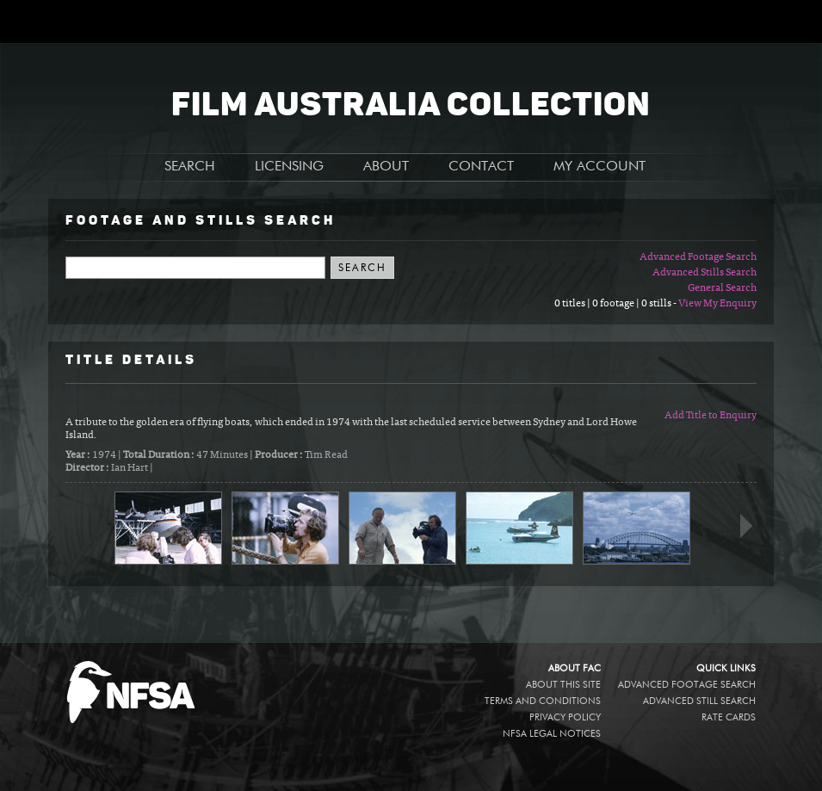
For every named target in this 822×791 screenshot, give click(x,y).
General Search (722, 288)
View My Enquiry (717, 304)
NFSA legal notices (552, 733)
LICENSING (289, 167)
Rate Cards (728, 717)
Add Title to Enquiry (710, 416)
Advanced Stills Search (704, 273)
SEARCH (189, 167)
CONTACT (481, 167)
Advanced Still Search (699, 701)
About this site (563, 684)
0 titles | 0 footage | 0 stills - (616, 304)
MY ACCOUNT (599, 167)
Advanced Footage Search (698, 257)
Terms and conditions (543, 701)
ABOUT (386, 167)
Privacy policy (565, 717)
